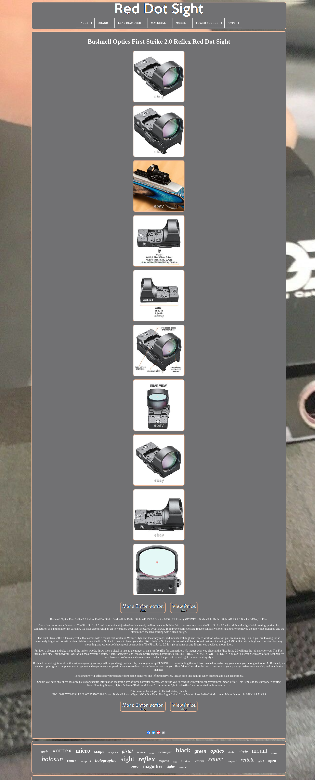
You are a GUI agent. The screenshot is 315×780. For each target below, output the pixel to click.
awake (274, 753)
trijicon (164, 761)
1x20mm (141, 752)
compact (231, 761)
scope (99, 751)
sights (171, 767)
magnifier (153, 766)
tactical (183, 767)
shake (231, 752)
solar (151, 753)
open (272, 760)
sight (127, 759)
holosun (52, 759)
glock (261, 761)
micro (83, 750)
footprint (85, 761)
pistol (127, 751)
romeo (71, 761)
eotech (199, 761)
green (200, 751)
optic (44, 752)
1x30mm (186, 761)
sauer (215, 759)
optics (217, 751)
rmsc (135, 767)
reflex (146, 759)
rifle (175, 762)
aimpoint (113, 752)
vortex (61, 751)
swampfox (165, 752)
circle (243, 751)
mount (259, 750)
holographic (105, 760)
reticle (247, 760)
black (183, 750)
